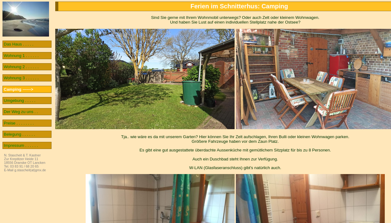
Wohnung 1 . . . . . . (21, 55)
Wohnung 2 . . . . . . (21, 66)
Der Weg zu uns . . (21, 111)
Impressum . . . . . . (21, 145)
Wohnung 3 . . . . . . (21, 78)
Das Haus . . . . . (19, 44)
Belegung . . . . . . (19, 134)
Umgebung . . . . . (19, 100)
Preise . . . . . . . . (19, 123)
